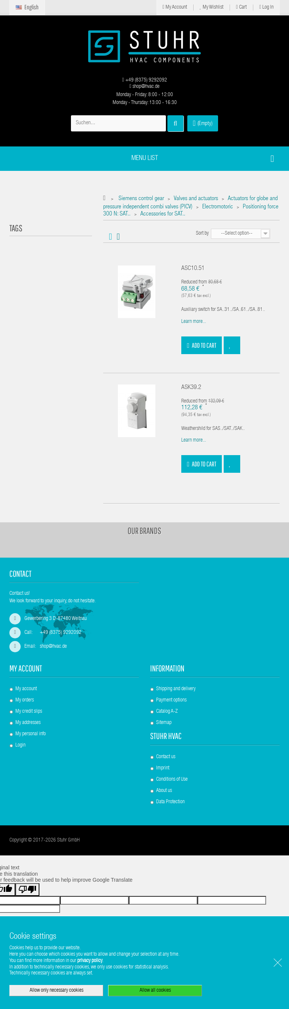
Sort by (202, 233)
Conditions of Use (172, 779)
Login (20, 745)
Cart (241, 7)
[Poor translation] (27, 889)
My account (25, 668)
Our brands (144, 530)
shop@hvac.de (144, 86)
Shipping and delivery (176, 689)
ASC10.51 (193, 268)
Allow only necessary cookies (56, 990)
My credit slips (28, 711)
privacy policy (89, 961)
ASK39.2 (191, 388)
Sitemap (164, 722)
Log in (266, 7)
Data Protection (170, 802)
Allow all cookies (155, 990)
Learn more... (193, 321)
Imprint (162, 768)
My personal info (30, 734)
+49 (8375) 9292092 (144, 80)
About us (164, 790)
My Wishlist (211, 7)
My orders (24, 700)
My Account (175, 7)
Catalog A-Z (167, 711)
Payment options (171, 700)
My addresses (28, 722)
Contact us (165, 757)
